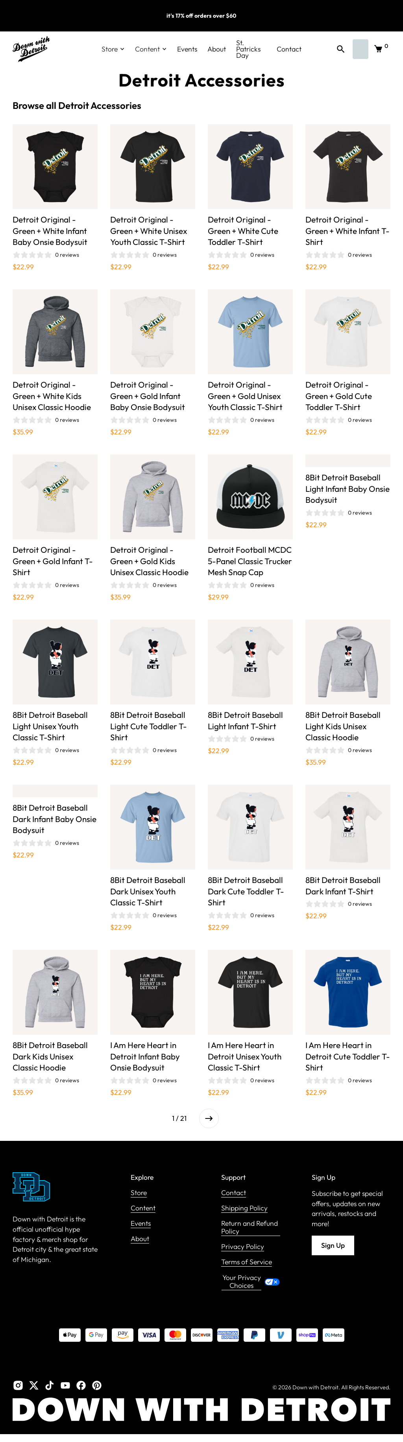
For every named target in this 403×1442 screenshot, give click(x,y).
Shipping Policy (244, 1208)
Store (139, 1193)
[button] (113, 49)
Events (187, 48)
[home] (31, 49)
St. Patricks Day (248, 49)
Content (143, 1208)
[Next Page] (209, 1118)
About (216, 48)
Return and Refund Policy (249, 1227)
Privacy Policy (242, 1247)
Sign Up (333, 1245)
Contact (289, 48)
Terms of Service (246, 1262)
